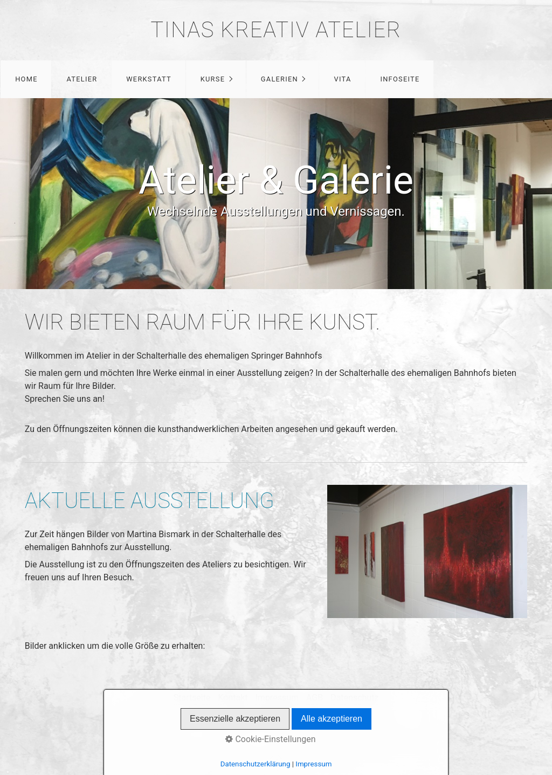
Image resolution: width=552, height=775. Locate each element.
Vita (342, 79)
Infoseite (399, 79)
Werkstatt (148, 79)
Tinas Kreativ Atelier (275, 30)
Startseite (192, 697)
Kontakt (232, 697)
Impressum (277, 697)
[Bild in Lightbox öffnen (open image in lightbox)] (427, 551)
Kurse (213, 79)
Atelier (81, 79)
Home (26, 79)
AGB (314, 697)
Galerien (279, 79)
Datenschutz (354, 697)
